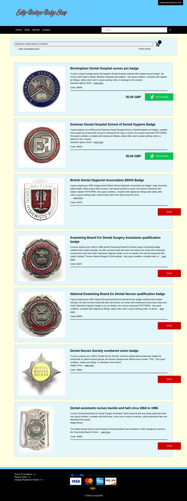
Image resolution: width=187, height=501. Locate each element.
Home (19, 29)
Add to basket (151, 97)
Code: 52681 (76, 370)
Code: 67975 (76, 202)
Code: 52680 (76, 436)
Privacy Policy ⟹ (22, 477)
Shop (27, 29)
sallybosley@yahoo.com (170, 2)
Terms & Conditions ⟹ (25, 474)
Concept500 (97, 496)
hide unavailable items (27, 49)
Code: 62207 (76, 264)
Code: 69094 (76, 87)
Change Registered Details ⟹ (28, 480)
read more (98, 83)
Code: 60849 (76, 316)
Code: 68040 (76, 147)
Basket (36, 29)
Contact (46, 29)
